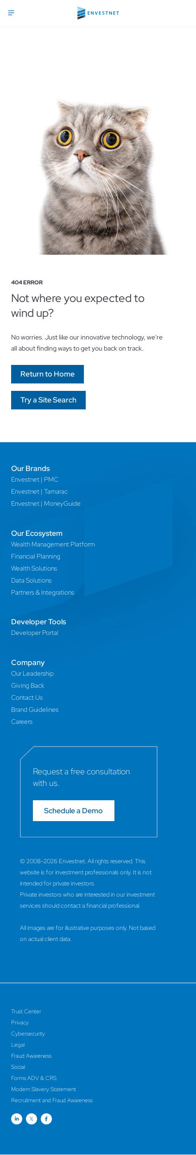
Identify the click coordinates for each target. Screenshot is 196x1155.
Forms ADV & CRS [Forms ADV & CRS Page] (34, 1078)
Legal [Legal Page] (18, 1044)
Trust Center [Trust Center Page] (26, 1011)
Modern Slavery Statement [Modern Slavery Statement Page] (43, 1089)
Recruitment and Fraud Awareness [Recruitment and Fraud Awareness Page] (52, 1100)
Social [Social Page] (18, 1067)
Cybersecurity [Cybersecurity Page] (28, 1033)
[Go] (47, 374)
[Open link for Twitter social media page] (31, 1118)
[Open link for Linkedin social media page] (16, 1118)
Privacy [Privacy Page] (20, 1022)
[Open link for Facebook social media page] (46, 1118)
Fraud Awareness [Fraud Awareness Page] (31, 1056)
